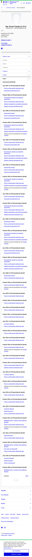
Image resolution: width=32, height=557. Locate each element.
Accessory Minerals (9, 324)
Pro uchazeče (4, 494)
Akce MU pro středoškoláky (7, 521)
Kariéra (3, 503)
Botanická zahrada (14, 517)
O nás (2, 507)
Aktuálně (3, 490)
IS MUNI (7, 514)
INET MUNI (12, 514)
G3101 (25, 133)
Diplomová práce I (8, 411)
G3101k (6, 135)
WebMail (18, 514)
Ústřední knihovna (5, 517)
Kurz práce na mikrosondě (10, 448)
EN (24, 3)
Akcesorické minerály (9, 113)
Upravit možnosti (8, 549)
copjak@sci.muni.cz (6, 45)
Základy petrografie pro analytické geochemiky (15, 104)
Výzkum (3, 499)
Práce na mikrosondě (9, 463)
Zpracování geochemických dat (12, 90)
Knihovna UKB (25, 514)
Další (27, 476)
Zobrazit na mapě (6, 40)
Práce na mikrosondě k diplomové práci (14, 88)
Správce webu (4, 535)
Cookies (10, 535)
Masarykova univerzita (9, 533)
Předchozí (6, 476)
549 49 (4, 43)
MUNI (2, 514)
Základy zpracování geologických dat (13, 106)
